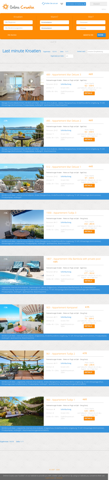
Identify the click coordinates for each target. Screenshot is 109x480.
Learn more (50, 478)
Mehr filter (88, 35)
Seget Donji (83, 80)
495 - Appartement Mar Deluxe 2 (63, 120)
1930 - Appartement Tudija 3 (61, 212)
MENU (104, 9)
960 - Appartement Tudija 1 (60, 399)
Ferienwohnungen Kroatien (54, 80)
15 (5, 259)
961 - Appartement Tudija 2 (60, 353)
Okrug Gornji (84, 218)
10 (5, 213)
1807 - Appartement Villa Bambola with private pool (73, 258)
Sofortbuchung (66, 84)
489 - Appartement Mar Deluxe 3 (63, 74)
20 (5, 74)
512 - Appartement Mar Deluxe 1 (64, 166)
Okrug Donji (83, 313)
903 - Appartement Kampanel (61, 307)
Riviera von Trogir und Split (71, 80)
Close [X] (59, 478)
